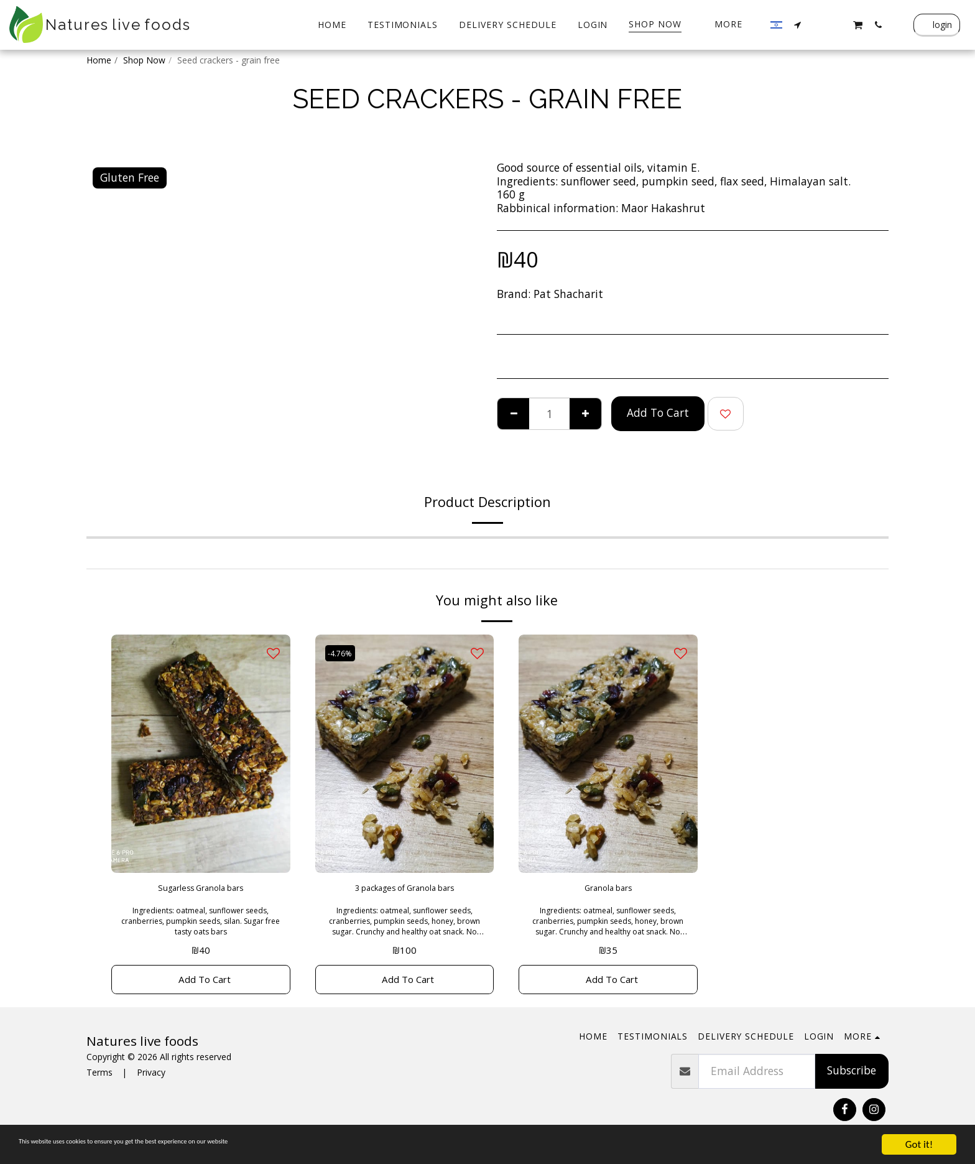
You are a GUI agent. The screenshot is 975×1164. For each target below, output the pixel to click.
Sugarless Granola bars (200, 890)
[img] (200, 754)
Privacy (151, 1081)
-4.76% (344, 653)
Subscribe (851, 1078)
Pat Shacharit (568, 293)
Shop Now (144, 60)
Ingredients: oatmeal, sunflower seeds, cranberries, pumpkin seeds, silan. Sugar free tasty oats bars (200, 925)
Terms (99, 1081)
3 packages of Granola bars (404, 890)
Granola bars (608, 890)
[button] (797, 24)
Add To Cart (658, 412)
